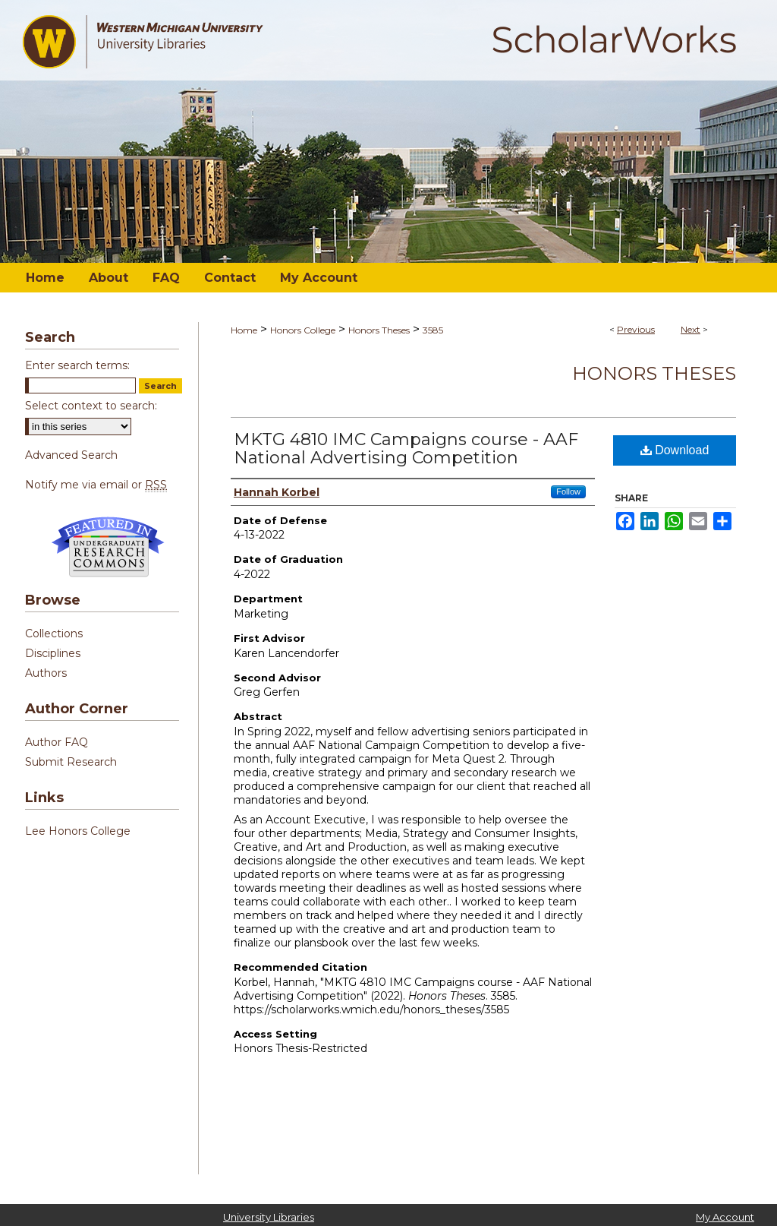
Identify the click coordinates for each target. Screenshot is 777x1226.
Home (244, 330)
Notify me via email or (96, 484)
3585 (433, 330)
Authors (46, 673)
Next (690, 329)
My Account (725, 1217)
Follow (568, 491)
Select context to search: (91, 405)
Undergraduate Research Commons (108, 547)
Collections (54, 633)
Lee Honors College (78, 831)
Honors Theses (379, 330)
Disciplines (52, 653)
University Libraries (268, 1217)
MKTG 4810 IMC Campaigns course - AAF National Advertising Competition (406, 448)
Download (674, 450)
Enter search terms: (77, 365)
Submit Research (71, 762)
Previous (636, 329)
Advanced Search (71, 455)
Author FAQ (56, 742)
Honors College (302, 330)
